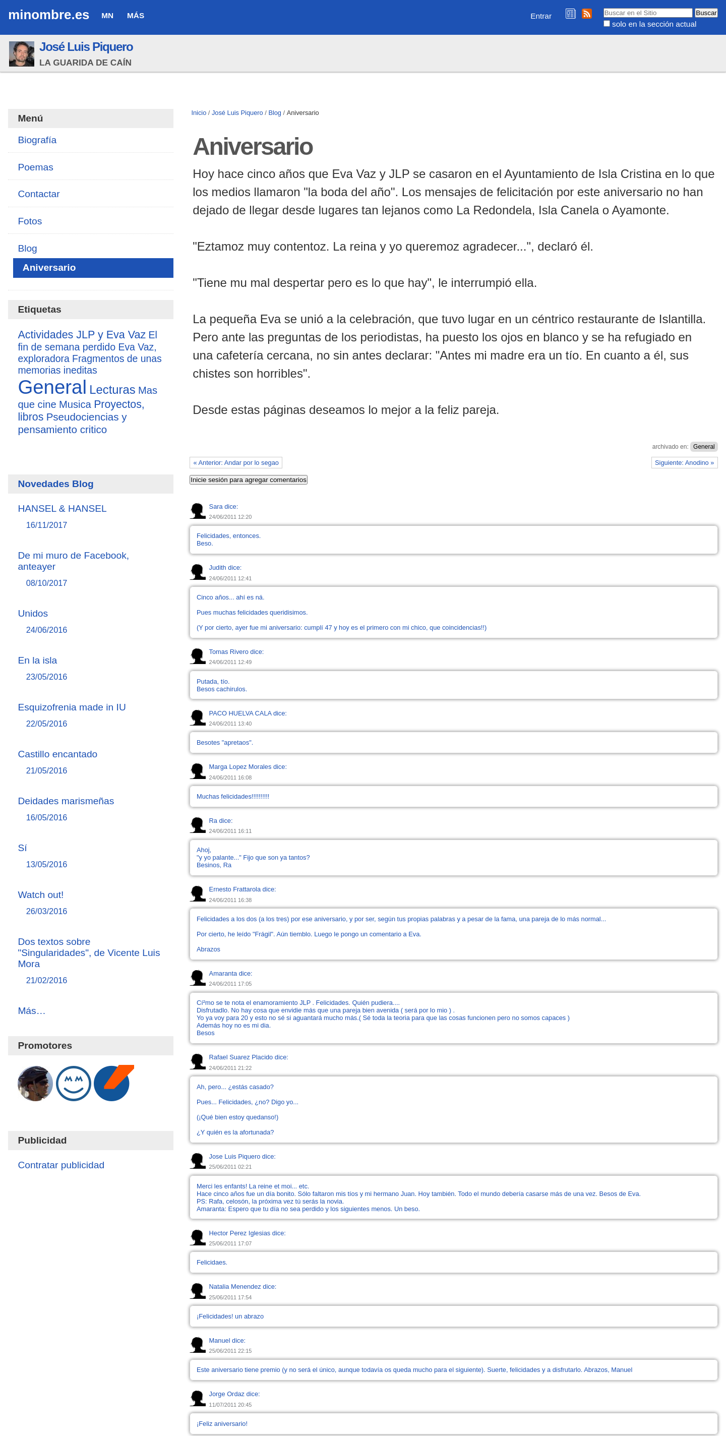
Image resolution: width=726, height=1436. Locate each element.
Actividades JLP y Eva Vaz (82, 335)
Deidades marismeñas (90, 809)
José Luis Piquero (86, 46)
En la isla (90, 669)
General (704, 446)
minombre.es (48, 15)
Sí (90, 856)
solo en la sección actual (654, 24)
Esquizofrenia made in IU (90, 716)
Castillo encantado (90, 762)
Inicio (198, 112)
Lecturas (112, 389)
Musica (75, 404)
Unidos (90, 622)
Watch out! (90, 903)
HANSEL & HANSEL (90, 517)
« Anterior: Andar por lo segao (236, 462)
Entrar (541, 16)
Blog (274, 112)
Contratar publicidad (61, 1165)
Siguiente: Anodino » (684, 462)
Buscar (602, 7)
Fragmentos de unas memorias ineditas (89, 364)
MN (107, 15)
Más (135, 15)
